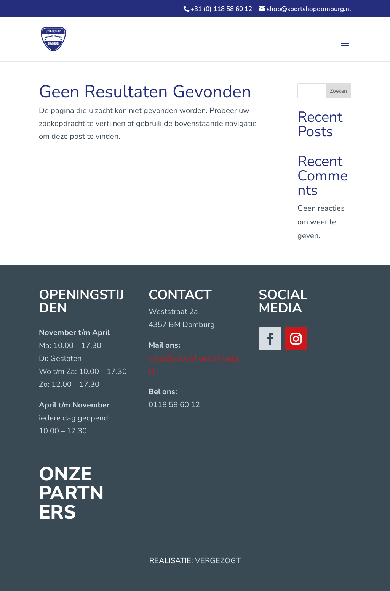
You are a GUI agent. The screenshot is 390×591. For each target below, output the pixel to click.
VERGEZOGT (218, 561)
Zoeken (338, 91)
